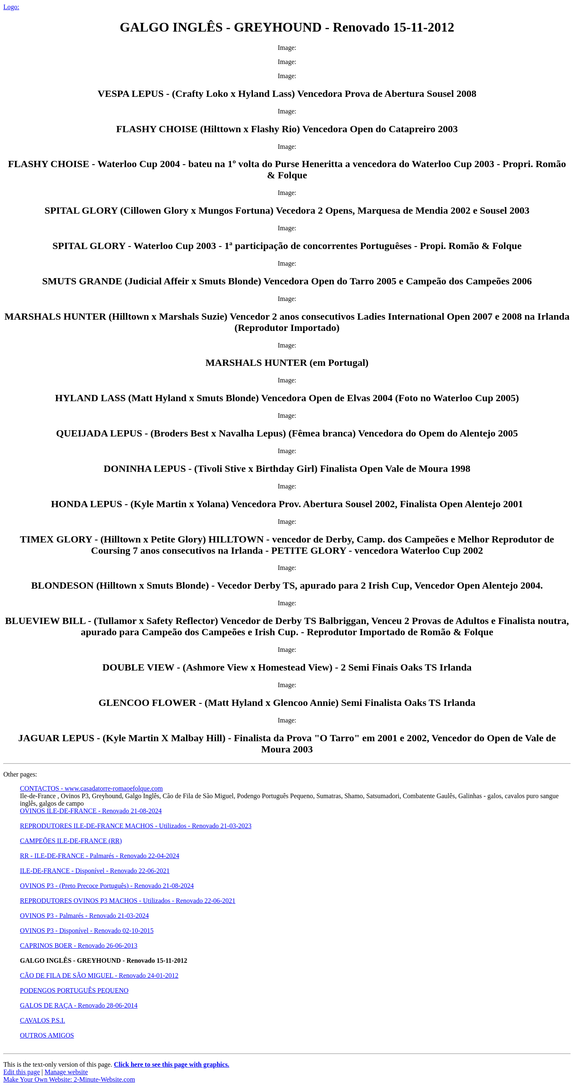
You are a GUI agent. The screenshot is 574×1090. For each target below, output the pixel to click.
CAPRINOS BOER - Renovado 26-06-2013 (78, 945)
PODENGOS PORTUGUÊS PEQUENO (74, 990)
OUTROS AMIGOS (47, 1035)
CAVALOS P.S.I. (42, 1020)
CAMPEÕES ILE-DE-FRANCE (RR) (71, 840)
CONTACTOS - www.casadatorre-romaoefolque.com (91, 788)
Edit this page (21, 1071)
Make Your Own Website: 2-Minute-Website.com (69, 1079)
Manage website (66, 1071)
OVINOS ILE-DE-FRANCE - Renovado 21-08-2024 (91, 810)
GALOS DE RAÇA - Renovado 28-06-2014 (78, 1005)
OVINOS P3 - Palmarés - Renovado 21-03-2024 (84, 915)
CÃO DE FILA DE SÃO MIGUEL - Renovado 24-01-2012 (99, 975)
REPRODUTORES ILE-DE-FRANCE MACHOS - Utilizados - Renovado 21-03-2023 (135, 825)
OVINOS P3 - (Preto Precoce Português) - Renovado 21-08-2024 (107, 885)
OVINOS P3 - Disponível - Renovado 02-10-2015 (87, 930)
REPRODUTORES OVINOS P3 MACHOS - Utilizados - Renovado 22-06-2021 (127, 900)
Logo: (11, 6)
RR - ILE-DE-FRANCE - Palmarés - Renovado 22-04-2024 (99, 855)
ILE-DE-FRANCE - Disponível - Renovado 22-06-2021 (94, 870)
